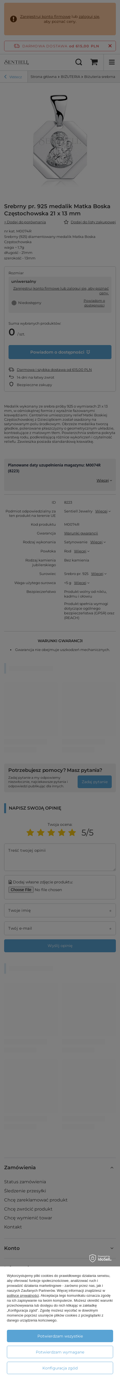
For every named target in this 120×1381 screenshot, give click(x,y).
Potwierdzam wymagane (60, 1352)
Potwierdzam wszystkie (60, 1336)
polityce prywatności (23, 1295)
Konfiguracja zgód (60, 1368)
